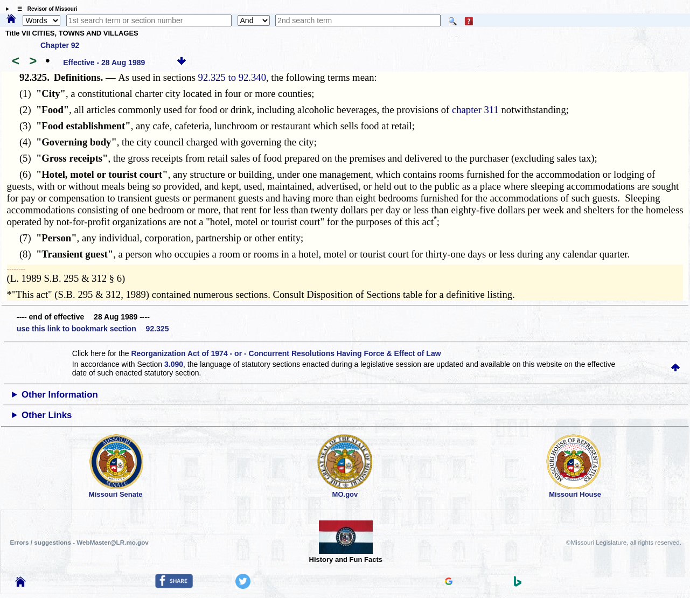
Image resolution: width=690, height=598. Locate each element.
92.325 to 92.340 (232, 77)
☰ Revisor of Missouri (45, 9)
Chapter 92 (59, 45)
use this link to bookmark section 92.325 (93, 328)
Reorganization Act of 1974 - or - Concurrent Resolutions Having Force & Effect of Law (286, 353)
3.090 (173, 364)
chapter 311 (475, 109)
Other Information (60, 395)
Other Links (47, 415)
